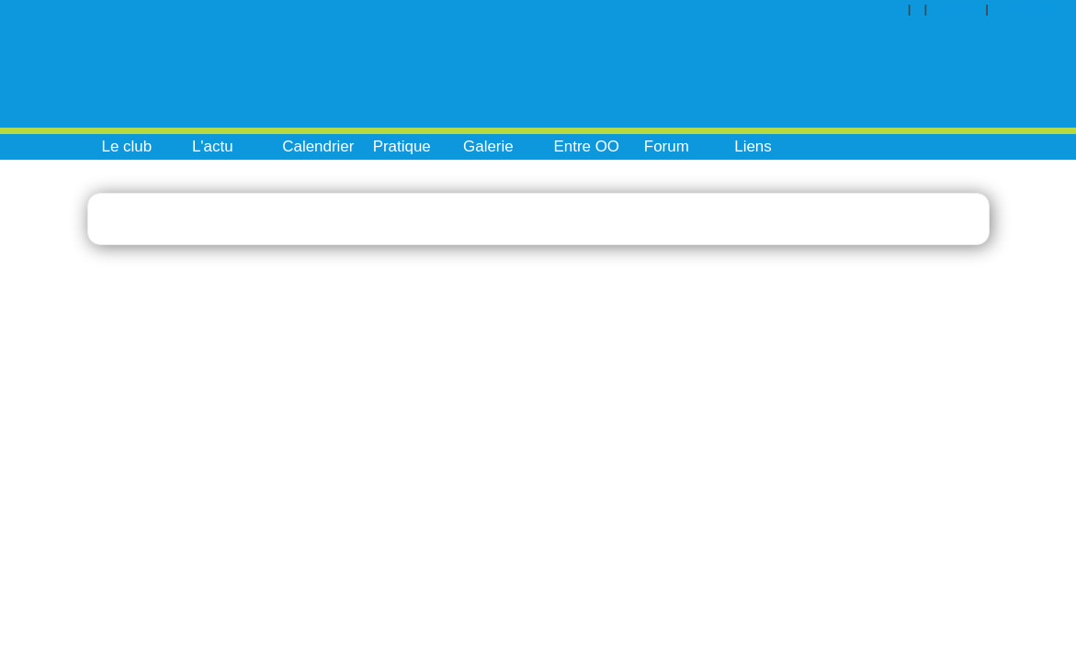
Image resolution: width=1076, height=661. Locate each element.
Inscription (1036, 9)
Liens (753, 146)
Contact (962, 9)
